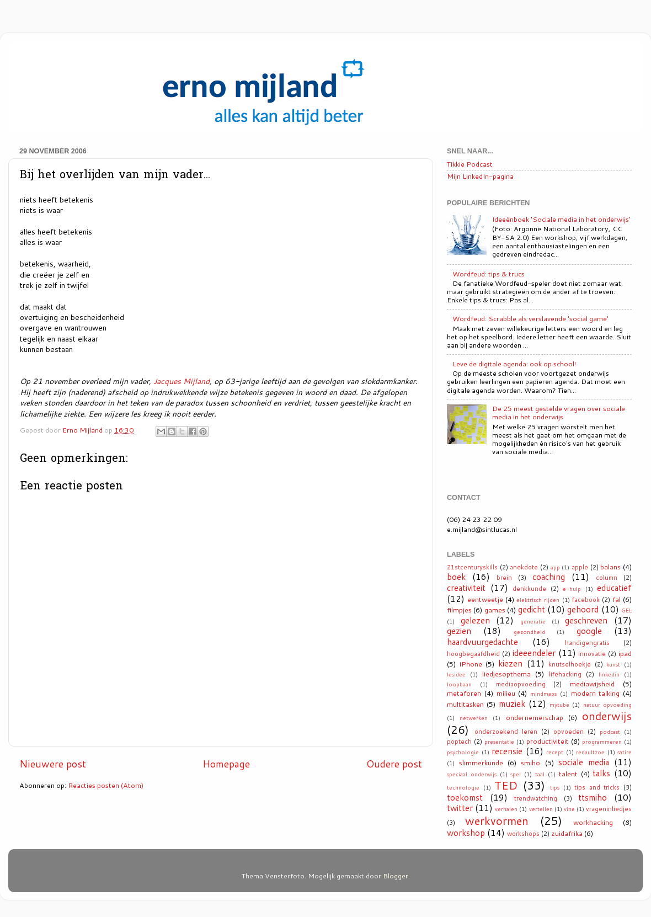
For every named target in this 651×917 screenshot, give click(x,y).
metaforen (464, 693)
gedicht (531, 609)
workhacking (593, 822)
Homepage (226, 764)
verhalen (506, 809)
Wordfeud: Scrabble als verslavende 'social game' (530, 318)
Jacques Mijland (181, 381)
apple (580, 567)
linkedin (609, 674)
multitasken (465, 704)
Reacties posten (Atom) (105, 785)
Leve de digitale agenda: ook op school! (514, 364)
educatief (614, 588)
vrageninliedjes (609, 808)
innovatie (592, 653)
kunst (613, 664)
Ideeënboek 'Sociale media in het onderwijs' (561, 219)
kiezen (510, 663)
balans (610, 567)
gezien (459, 631)
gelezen (475, 620)
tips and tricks (597, 787)
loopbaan (459, 684)
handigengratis (587, 642)
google (589, 631)
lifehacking (565, 674)
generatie (533, 621)
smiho (530, 762)
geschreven (586, 620)
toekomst (465, 797)
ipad (625, 653)
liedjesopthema (506, 674)
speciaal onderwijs (472, 774)
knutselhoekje (569, 664)
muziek (512, 703)
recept (554, 752)
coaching (548, 577)
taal (540, 774)
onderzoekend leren (505, 731)
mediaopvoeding (521, 684)
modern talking (595, 693)
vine (569, 809)
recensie (507, 751)
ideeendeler (534, 653)
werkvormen (497, 820)
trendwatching (535, 798)
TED (505, 785)
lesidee (456, 674)
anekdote (524, 567)
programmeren (602, 741)
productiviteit (547, 741)
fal (616, 599)
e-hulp (572, 589)
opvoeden (568, 731)
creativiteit (466, 588)
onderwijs (607, 715)
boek (456, 577)
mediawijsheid (592, 684)
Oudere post (394, 764)
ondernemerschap (534, 717)
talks (601, 773)
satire (624, 752)
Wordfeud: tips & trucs (488, 274)
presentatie (499, 741)
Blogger (395, 876)
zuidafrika (567, 833)
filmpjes (459, 610)
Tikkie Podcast (470, 164)
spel (515, 774)
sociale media (583, 762)
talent (568, 774)
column (606, 577)
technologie (463, 787)
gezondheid (529, 632)
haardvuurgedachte (482, 642)
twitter (460, 808)
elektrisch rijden (537, 600)
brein (504, 577)
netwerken (474, 718)
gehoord (583, 609)
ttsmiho (592, 797)
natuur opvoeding (607, 704)
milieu (506, 693)
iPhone (471, 664)
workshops (523, 833)
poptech (459, 741)
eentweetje (485, 599)
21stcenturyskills (472, 567)
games (494, 610)
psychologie (463, 752)
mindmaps (543, 693)
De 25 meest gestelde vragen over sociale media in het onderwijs (558, 412)
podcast (610, 731)
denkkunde (529, 588)
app (555, 567)
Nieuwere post (52, 764)
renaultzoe (590, 752)
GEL (626, 610)
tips (554, 787)
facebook (586, 599)
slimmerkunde (481, 762)
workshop (466, 833)
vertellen (541, 809)
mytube (559, 704)
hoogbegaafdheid (473, 653)
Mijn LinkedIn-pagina (480, 176)
